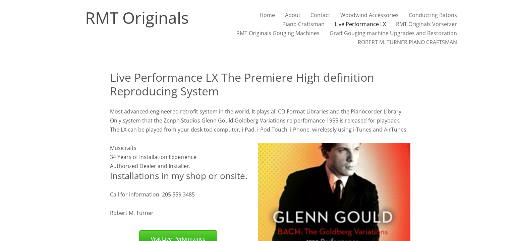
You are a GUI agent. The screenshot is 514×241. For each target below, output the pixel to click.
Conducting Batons (433, 15)
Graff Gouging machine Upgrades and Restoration (393, 33)
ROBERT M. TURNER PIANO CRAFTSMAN (407, 42)
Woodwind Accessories (369, 15)
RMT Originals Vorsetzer (426, 24)
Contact (320, 15)
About (292, 15)
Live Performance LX (360, 24)
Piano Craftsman (303, 24)
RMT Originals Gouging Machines (278, 33)
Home (267, 15)
